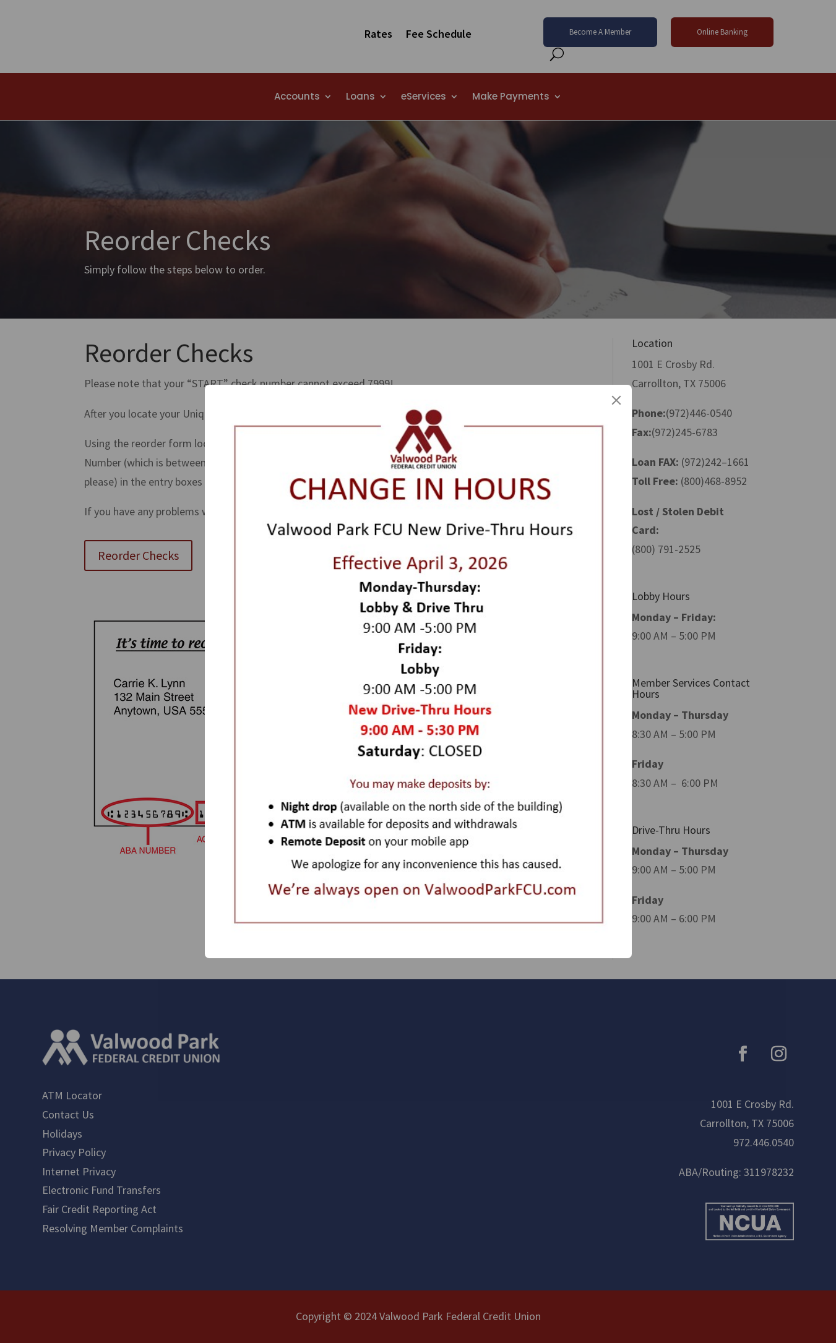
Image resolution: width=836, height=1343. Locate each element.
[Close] (616, 400)
